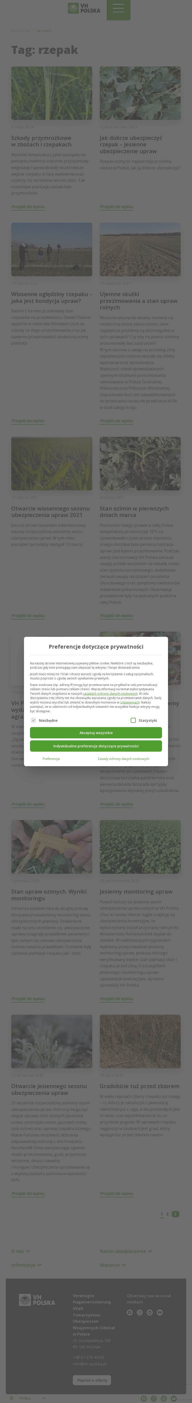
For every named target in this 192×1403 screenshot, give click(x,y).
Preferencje (51, 758)
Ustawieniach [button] (130, 702)
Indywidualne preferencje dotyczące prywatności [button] (96, 745)
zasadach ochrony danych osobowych (110, 693)
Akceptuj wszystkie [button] (96, 732)
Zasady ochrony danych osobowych (123, 758)
